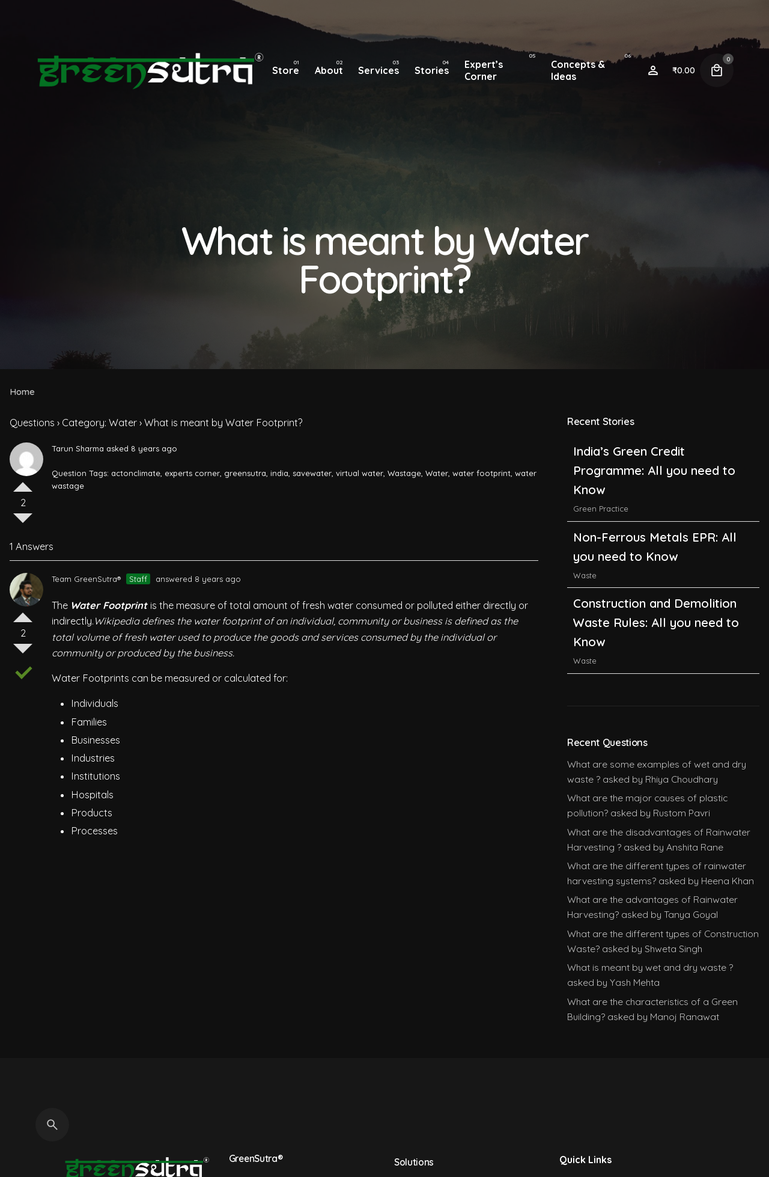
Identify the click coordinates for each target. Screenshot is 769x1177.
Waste (585, 575)
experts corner (192, 473)
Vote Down (22, 523)
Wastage (404, 473)
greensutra (245, 473)
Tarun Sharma (78, 448)
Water (436, 473)
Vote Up (22, 482)
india (279, 473)
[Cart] (717, 70)
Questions (32, 423)
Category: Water (99, 423)
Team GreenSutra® (86, 579)
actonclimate (135, 473)
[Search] (52, 1125)
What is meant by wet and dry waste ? (650, 967)
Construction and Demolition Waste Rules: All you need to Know (656, 622)
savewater (312, 473)
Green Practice (600, 508)
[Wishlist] (653, 70)
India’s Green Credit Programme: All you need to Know (654, 470)
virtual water (359, 473)
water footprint (481, 473)
